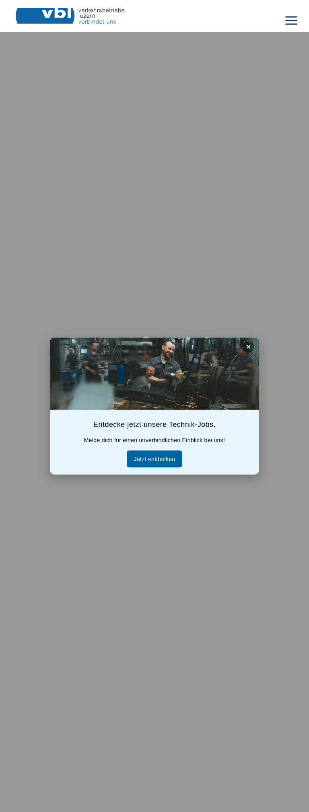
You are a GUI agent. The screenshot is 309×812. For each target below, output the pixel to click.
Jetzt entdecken (154, 459)
